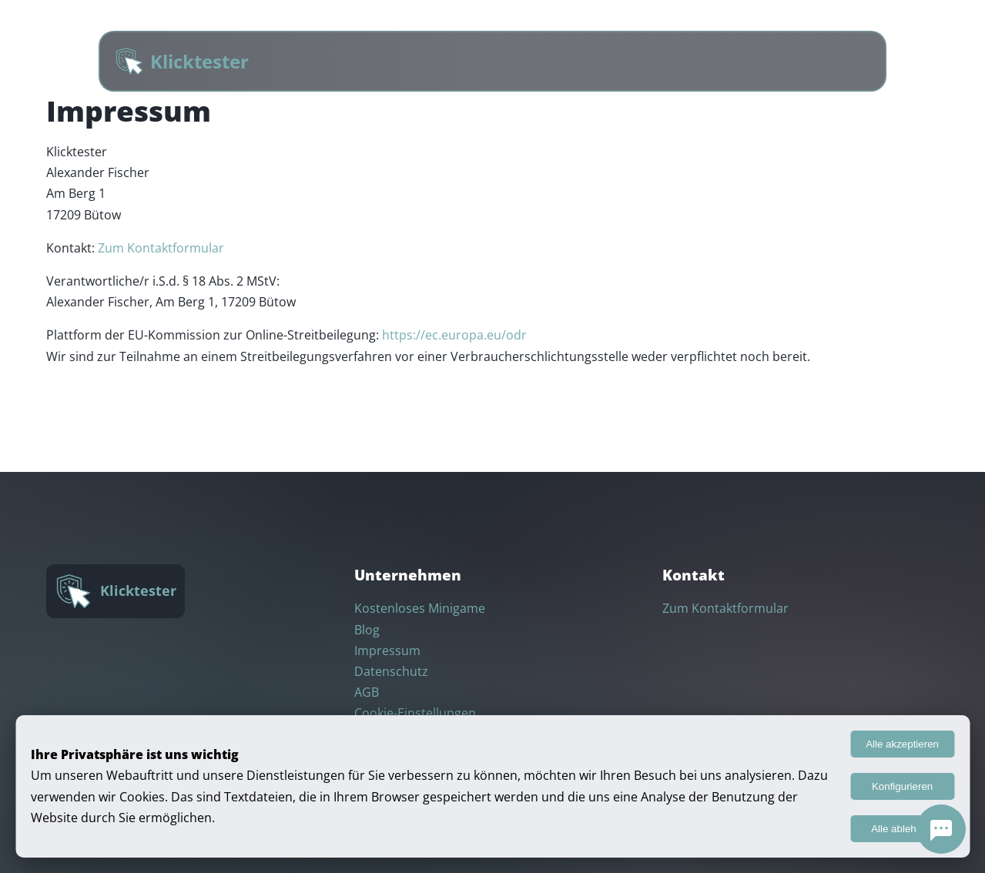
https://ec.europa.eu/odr (454, 334)
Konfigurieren (902, 786)
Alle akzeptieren (902, 744)
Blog (367, 629)
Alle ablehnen (902, 829)
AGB (366, 692)
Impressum (387, 650)
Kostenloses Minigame (419, 608)
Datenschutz (391, 671)
